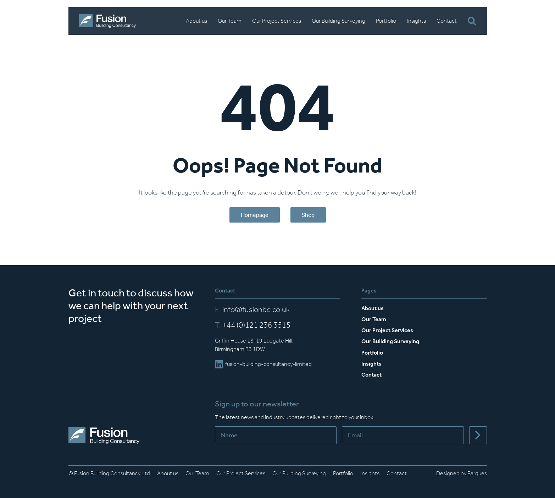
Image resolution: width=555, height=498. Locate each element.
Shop (308, 215)
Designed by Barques (461, 473)
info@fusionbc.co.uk (252, 309)
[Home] (107, 21)
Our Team (230, 20)
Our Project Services (276, 20)
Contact (447, 20)
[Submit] (478, 435)
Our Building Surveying (338, 20)
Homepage (254, 215)
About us (196, 20)
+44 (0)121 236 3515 (252, 325)
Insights (416, 20)
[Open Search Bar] (471, 21)
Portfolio (386, 20)
